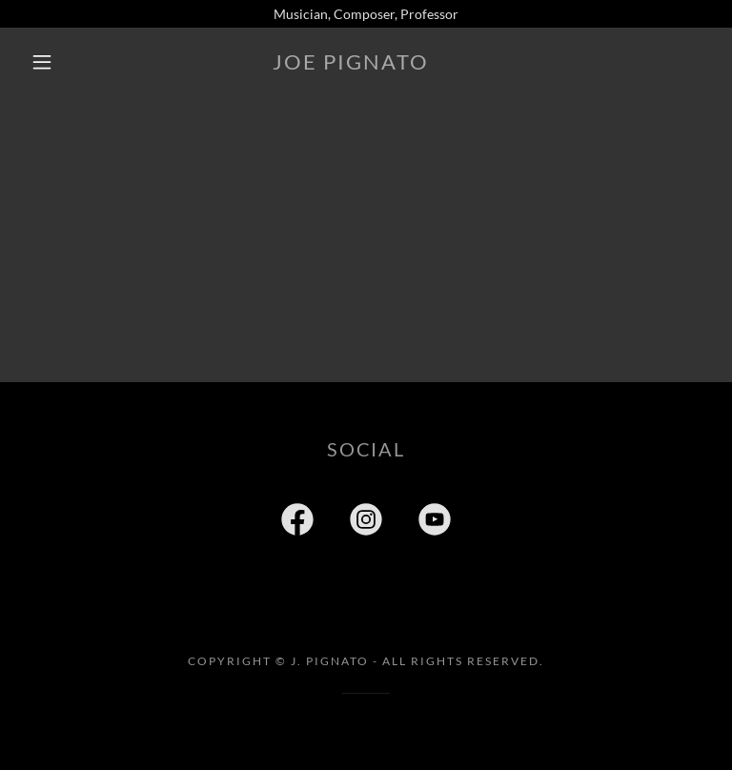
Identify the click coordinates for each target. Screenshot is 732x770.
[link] (351, 64)
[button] (42, 62)
